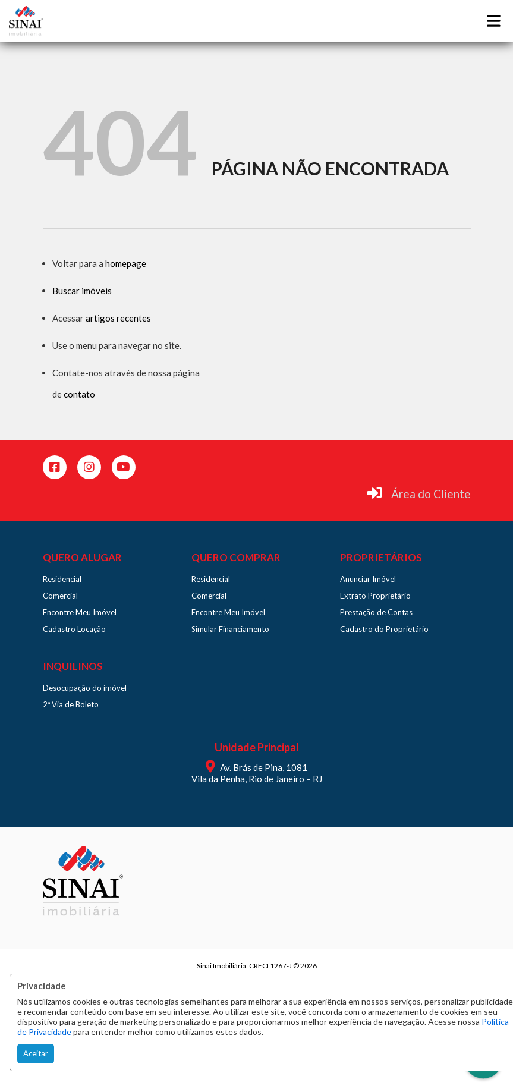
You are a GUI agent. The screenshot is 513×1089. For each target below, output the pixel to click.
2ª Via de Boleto (71, 704)
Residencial (62, 579)
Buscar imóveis (82, 290)
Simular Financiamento (230, 629)
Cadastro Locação (74, 629)
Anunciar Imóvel (368, 579)
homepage (125, 263)
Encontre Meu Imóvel (80, 612)
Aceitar (35, 1053)
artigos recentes (118, 318)
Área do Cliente (431, 494)
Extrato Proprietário (375, 595)
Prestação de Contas (376, 612)
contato (79, 394)
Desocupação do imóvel (85, 688)
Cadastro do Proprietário (384, 629)
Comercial (60, 595)
